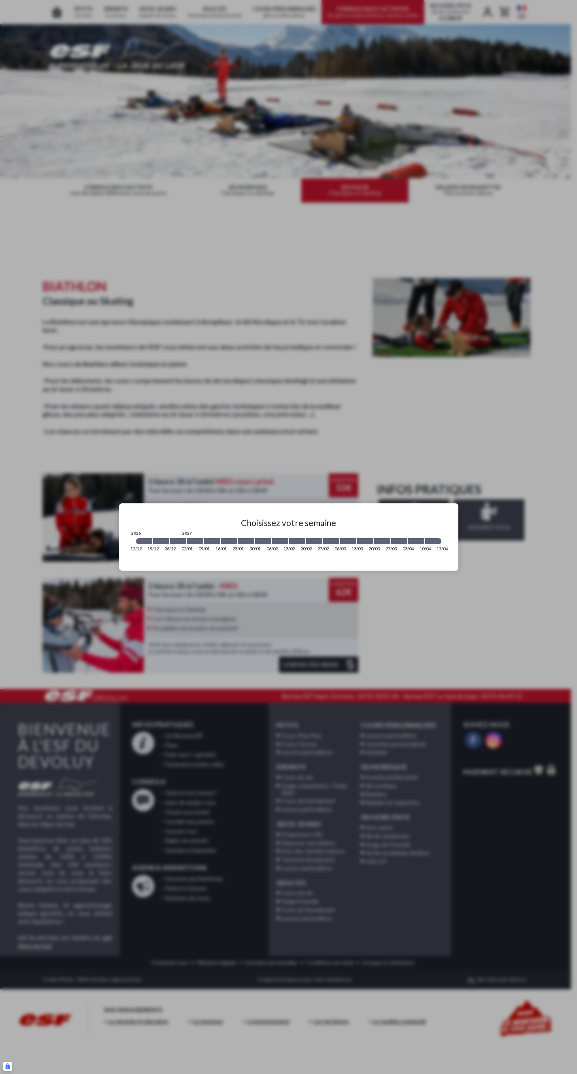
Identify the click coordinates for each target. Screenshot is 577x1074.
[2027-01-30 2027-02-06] (263, 541)
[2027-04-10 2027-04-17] (433, 541)
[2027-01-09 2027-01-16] (212, 541)
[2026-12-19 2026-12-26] (161, 541)
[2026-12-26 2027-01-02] (178, 541)
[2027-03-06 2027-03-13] (348, 541)
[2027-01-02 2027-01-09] (195, 541)
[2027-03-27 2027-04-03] (399, 541)
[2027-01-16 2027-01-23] (229, 541)
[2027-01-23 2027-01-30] (246, 541)
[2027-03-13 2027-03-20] (365, 541)
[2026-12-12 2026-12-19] (144, 541)
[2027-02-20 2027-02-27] (314, 541)
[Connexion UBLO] (7, 1066)
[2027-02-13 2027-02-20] (297, 541)
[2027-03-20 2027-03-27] (382, 541)
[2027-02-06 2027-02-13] (280, 541)
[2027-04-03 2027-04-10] (416, 541)
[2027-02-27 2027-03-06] (331, 541)
